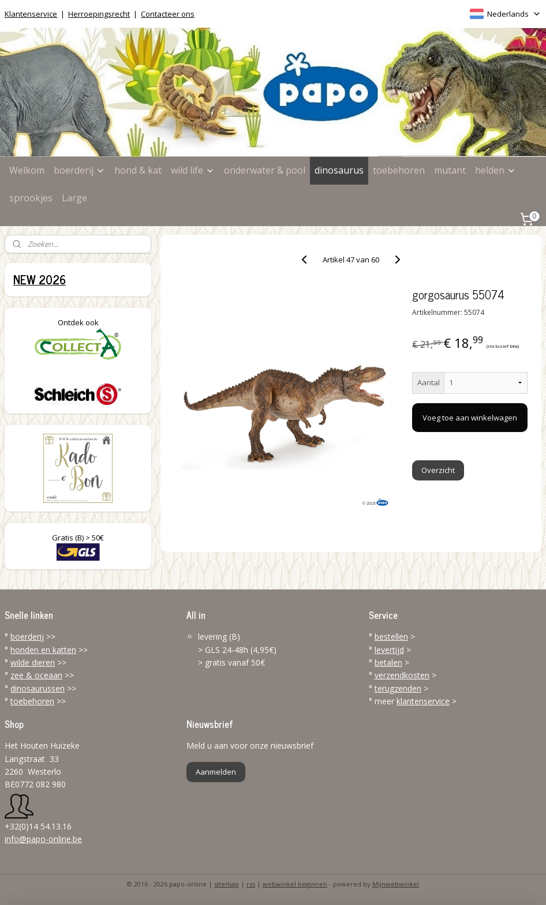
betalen (388, 662)
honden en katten (43, 649)
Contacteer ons (168, 14)
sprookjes (31, 197)
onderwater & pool (264, 170)
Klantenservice (31, 14)
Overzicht (438, 470)
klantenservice (423, 701)
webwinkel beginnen (295, 884)
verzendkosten (402, 675)
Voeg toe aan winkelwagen (470, 417)
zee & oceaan (36, 675)
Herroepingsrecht (99, 14)
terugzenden (398, 688)
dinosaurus (339, 170)
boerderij (79, 170)
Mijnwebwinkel (395, 884)
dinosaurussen (37, 688)
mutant (450, 170)
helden (495, 170)
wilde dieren (32, 662)
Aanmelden (216, 772)
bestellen (391, 636)
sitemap (226, 884)
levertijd (389, 649)
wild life (193, 170)
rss (250, 884)
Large (74, 197)
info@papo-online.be (43, 838)
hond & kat (138, 170)
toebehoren (399, 170)
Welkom (26, 170)
